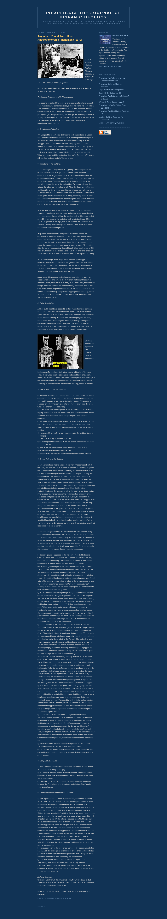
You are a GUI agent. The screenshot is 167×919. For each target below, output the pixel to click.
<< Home (41, 906)
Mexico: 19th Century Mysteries (111, 123)
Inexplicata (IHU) (120, 35)
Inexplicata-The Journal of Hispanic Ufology (83, 15)
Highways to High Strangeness (111, 90)
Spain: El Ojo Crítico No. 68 (110, 93)
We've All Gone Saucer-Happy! (111, 102)
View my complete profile (111, 67)
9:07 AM (68, 898)
